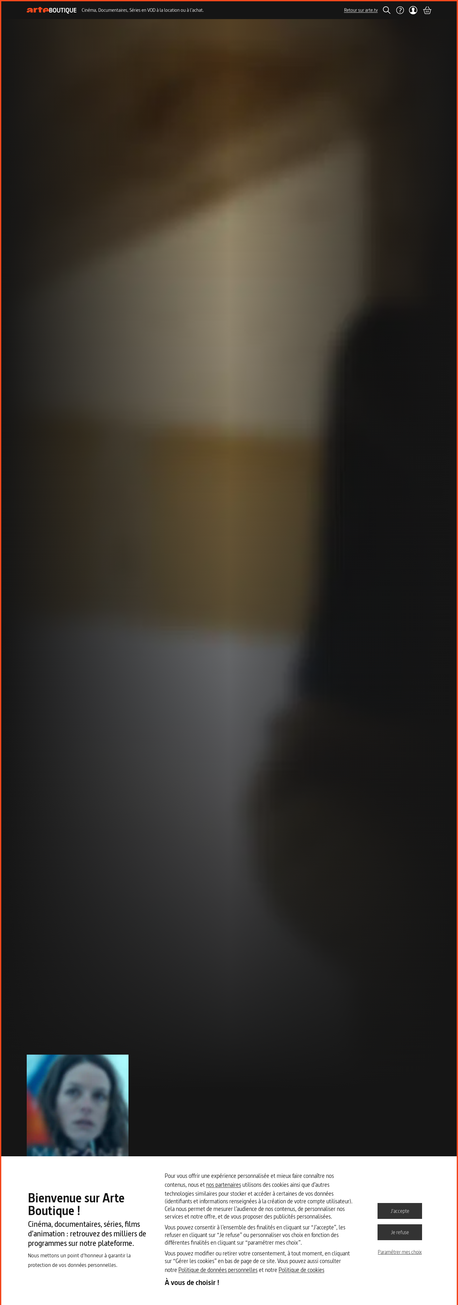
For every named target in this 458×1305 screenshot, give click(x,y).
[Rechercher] (387, 10)
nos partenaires (223, 1185)
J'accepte (400, 1210)
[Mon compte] (413, 10)
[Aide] (400, 10)
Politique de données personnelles (218, 1270)
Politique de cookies (301, 1270)
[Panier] (426, 10)
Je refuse (400, 1231)
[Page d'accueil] (52, 10)
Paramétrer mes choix (400, 1251)
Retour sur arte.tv (361, 10)
